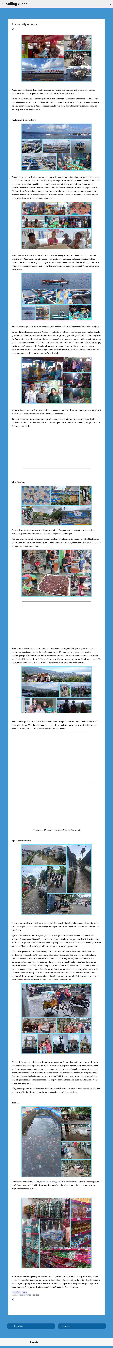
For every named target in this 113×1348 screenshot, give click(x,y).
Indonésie (16, 1292)
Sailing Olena (16, 4)
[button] (13, 29)
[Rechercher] (110, 4)
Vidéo (25, 1292)
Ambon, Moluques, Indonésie (28, 1295)
